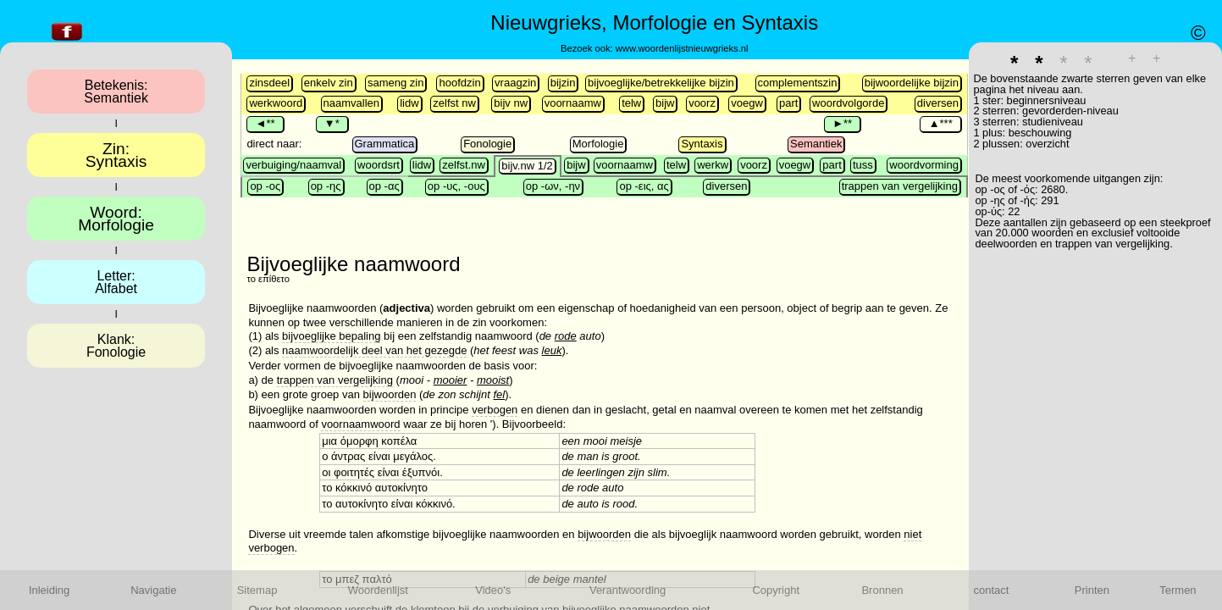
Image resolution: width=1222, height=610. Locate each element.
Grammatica (385, 143)
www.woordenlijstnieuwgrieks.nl (682, 48)
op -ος (265, 186)
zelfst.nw (463, 164)
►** (842, 123)
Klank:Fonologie (116, 345)
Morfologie (598, 143)
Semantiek (816, 143)
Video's (493, 590)
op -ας (384, 186)
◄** (264, 123)
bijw (664, 103)
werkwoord (275, 103)
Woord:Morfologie (116, 218)
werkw (712, 164)
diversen (938, 103)
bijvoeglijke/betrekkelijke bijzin (661, 82)
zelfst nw (454, 103)
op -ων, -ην (553, 186)
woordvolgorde (848, 103)
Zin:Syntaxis (116, 155)
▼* (332, 123)
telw (631, 103)
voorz (702, 103)
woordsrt (378, 164)
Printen (1092, 590)
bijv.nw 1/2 (526, 165)
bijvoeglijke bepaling (331, 336)
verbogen (494, 409)
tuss (863, 164)
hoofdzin (459, 82)
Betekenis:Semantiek (116, 91)
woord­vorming (924, 164)
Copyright (775, 590)
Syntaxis (701, 143)
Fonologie (487, 143)
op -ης (326, 186)
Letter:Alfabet (116, 282)
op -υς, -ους (456, 186)
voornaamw (573, 103)
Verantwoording (627, 590)
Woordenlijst (378, 590)
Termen (1177, 590)
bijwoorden (390, 394)
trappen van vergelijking (900, 186)
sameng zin (395, 82)
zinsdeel (269, 82)
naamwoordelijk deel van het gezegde (374, 350)
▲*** (940, 123)
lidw (409, 103)
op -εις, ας (643, 186)
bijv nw (511, 103)
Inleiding (49, 590)
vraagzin (515, 82)
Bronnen (882, 590)
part (788, 103)
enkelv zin (328, 82)
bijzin (563, 82)
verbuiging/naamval (293, 164)
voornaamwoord (360, 424)
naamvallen (351, 103)
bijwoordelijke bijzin (912, 82)
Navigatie (153, 590)
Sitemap (257, 590)
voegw (747, 103)
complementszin (798, 82)
